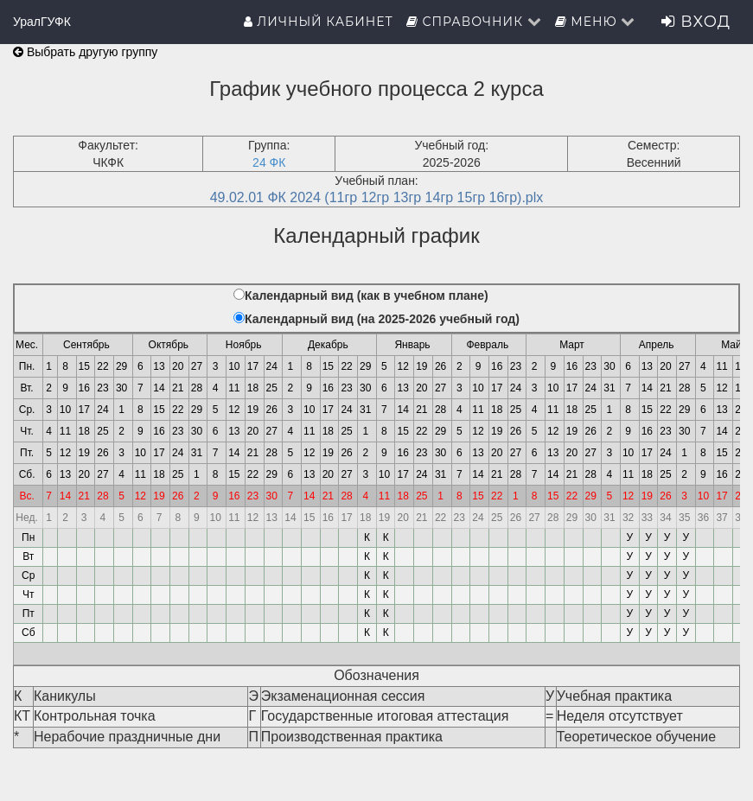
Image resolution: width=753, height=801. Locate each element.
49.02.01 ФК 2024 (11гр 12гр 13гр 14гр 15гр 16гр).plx (377, 197)
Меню (595, 21)
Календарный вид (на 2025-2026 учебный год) (382, 319)
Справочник (474, 21)
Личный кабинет (318, 21)
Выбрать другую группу (85, 52)
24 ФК (268, 162)
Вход (696, 21)
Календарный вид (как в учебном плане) (366, 295)
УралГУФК (42, 22)
